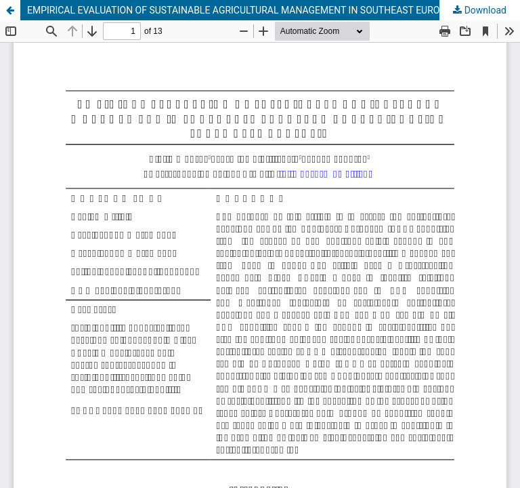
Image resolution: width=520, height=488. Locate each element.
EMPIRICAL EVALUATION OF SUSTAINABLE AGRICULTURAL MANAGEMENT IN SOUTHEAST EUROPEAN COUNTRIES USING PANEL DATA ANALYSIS (273, 10)
